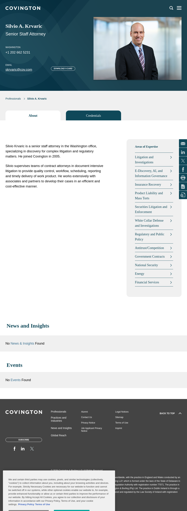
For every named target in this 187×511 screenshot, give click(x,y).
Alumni (84, 412)
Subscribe (23, 440)
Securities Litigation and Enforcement (151, 209)
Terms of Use (121, 422)
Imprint (118, 428)
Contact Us (86, 417)
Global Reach (58, 435)
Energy (139, 274)
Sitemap (119, 417)
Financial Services (147, 282)
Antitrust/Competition (149, 248)
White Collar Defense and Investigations (149, 223)
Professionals (13, 98)
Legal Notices (122, 412)
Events (16, 380)
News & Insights (22, 343)
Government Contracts (150, 256)
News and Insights (61, 428)
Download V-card (63, 69)
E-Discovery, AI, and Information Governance (151, 173)
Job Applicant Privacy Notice (91, 429)
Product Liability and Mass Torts (149, 195)
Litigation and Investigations (144, 159)
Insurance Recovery (148, 184)
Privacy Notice (88, 422)
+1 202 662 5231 (17, 52)
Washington (12, 47)
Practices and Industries (58, 419)
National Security (146, 265)
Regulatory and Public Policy (149, 236)
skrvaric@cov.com (18, 69)
